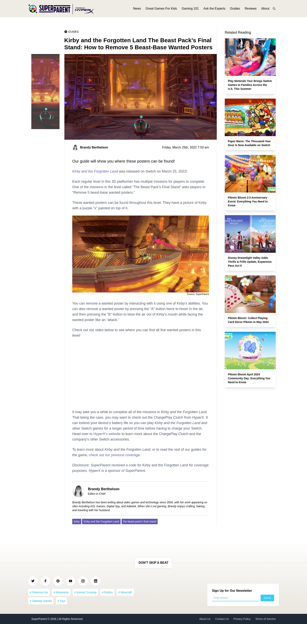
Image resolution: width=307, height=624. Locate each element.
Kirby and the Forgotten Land (95, 171)
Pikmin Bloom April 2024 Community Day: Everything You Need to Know (249, 378)
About (265, 9)
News (137, 9)
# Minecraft (125, 592)
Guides (235, 9)
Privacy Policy (242, 618)
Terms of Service (265, 618)
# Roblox (107, 592)
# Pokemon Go (39, 592)
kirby (77, 521)
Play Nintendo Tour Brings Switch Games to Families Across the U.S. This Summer (250, 84)
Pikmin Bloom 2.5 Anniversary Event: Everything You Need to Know (248, 201)
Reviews (250, 9)
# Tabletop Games (41, 600)
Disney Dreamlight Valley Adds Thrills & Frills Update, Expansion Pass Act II (250, 261)
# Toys (61, 600)
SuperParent (39, 618)
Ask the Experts (214, 9)
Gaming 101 (190, 9)
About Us (205, 618)
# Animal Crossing (85, 592)
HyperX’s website (107, 434)
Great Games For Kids (161, 9)
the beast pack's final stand (139, 521)
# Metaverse (61, 592)
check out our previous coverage (114, 455)
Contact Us (222, 618)
